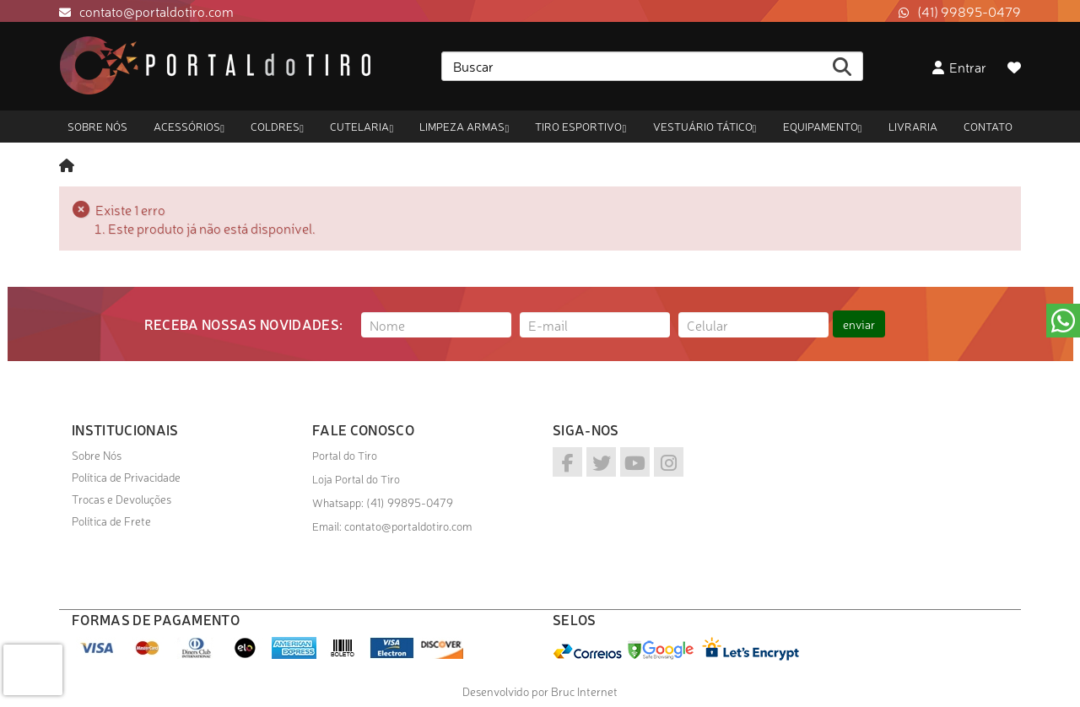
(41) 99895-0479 (969, 11)
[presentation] (32, 670)
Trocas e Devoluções (121, 498)
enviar (859, 324)
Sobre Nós (97, 454)
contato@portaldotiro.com (156, 11)
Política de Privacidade (126, 476)
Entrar (959, 66)
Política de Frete (111, 520)
